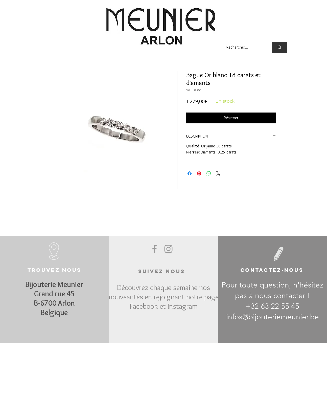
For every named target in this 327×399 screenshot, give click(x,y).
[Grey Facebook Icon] (154, 248)
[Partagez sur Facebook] (189, 173)
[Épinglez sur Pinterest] (199, 173)
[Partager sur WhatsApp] (209, 173)
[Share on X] (218, 173)
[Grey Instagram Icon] (168, 248)
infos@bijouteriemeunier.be (272, 316)
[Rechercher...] (237, 47)
